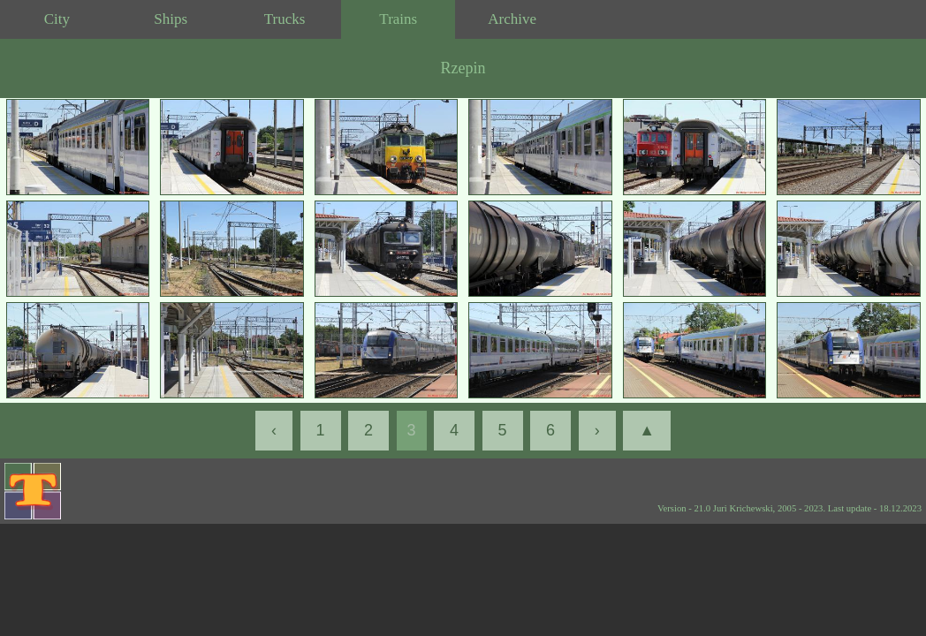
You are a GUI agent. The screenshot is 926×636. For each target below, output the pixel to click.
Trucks (285, 19)
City (57, 19)
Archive (512, 19)
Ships (170, 19)
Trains (398, 19)
